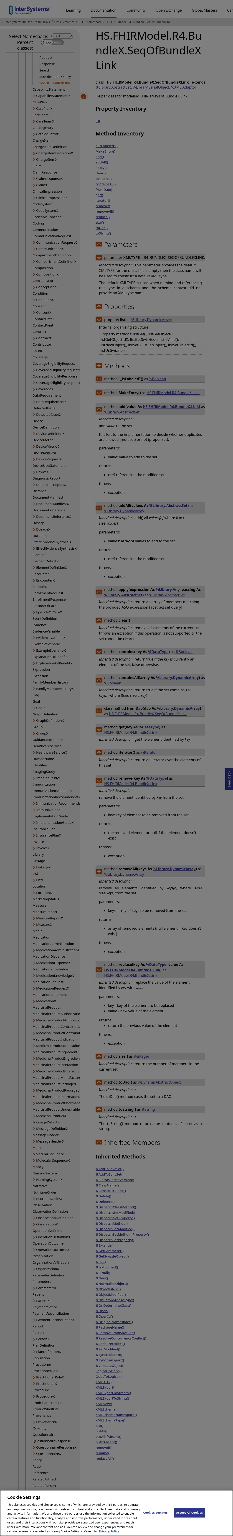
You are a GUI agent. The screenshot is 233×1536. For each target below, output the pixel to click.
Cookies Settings (155, 1517)
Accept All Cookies (189, 1517)
